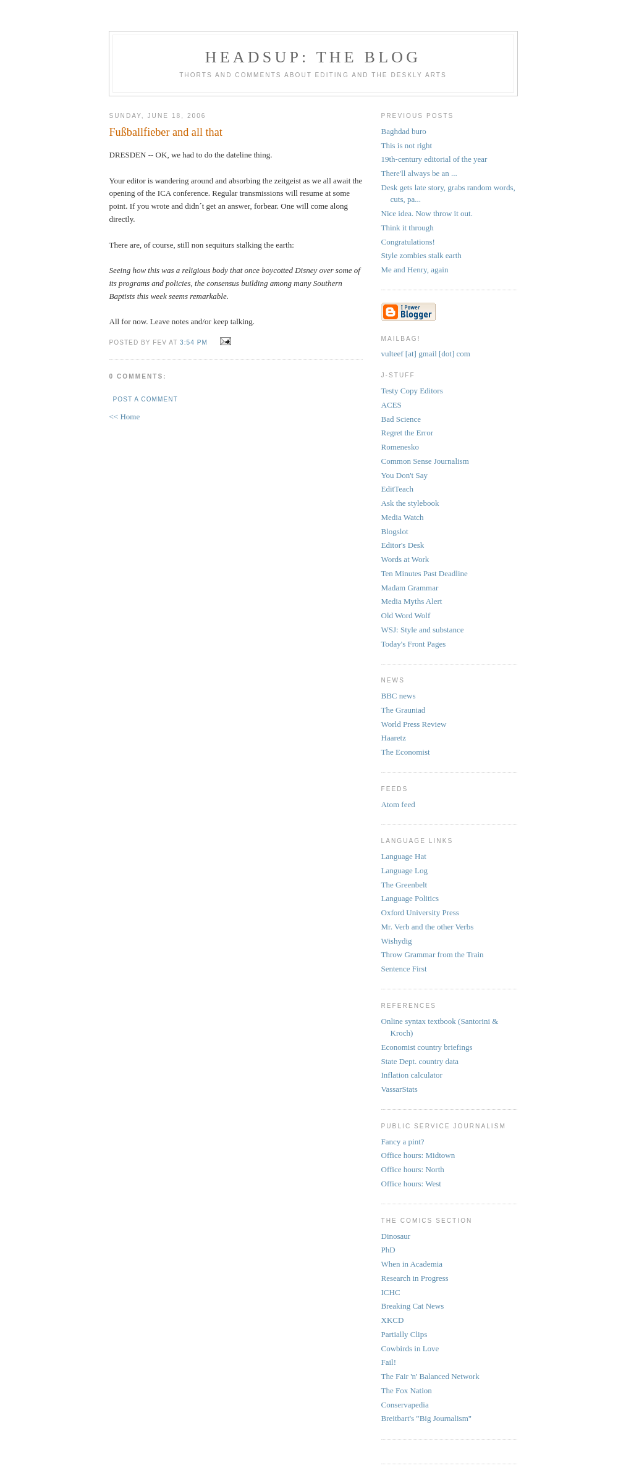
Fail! (389, 1362)
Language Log (404, 870)
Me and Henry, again (415, 269)
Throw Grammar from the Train (432, 954)
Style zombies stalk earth (421, 255)
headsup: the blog (313, 57)
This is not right (407, 145)
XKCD (392, 1320)
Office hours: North (412, 1169)
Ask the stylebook (410, 503)
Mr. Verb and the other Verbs (427, 926)
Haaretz (393, 737)
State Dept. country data (420, 1061)
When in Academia (412, 1263)
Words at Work (405, 559)
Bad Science (401, 419)
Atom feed (398, 804)
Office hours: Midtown (418, 1155)
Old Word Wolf (406, 615)
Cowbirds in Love (410, 1348)
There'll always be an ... (419, 173)
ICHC (390, 1292)
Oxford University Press (420, 912)
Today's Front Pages (413, 643)
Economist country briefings (427, 1047)
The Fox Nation (406, 1390)
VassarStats (399, 1089)
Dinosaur (396, 1236)
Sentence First (404, 968)
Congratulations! (408, 241)
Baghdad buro (403, 131)
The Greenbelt (404, 884)
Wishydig (396, 941)
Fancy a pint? (403, 1141)
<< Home (124, 416)
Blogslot (394, 531)
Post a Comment (145, 399)
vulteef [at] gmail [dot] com (425, 353)
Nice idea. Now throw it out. (427, 213)
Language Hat (403, 856)
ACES (391, 404)
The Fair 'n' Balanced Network (430, 1376)
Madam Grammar (410, 587)
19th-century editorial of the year (434, 159)
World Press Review (414, 724)
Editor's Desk (403, 545)
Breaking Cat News (412, 1305)
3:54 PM (194, 342)
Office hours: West (411, 1183)
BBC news (398, 695)
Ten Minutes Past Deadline (424, 573)
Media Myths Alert (411, 601)
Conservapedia (405, 1404)
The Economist (405, 752)
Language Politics (410, 898)
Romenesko (400, 446)
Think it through (407, 227)
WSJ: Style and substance (422, 629)
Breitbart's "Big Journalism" (426, 1418)
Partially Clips (404, 1334)
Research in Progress (415, 1278)
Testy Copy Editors (412, 390)
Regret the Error (407, 432)
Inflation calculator (411, 1075)
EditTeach (397, 488)
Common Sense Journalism (425, 461)
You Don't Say (404, 475)
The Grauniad (403, 710)
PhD (388, 1249)
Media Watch (402, 517)
